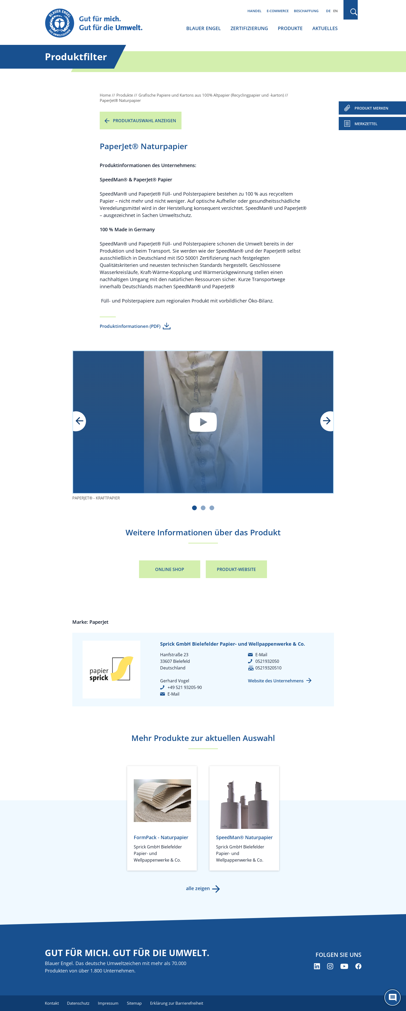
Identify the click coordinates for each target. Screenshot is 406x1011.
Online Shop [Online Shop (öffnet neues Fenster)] (169, 569)
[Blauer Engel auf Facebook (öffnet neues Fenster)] (358, 966)
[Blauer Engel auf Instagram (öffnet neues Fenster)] (330, 966)
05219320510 (268, 668)
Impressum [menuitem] (108, 1003)
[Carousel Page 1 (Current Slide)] (194, 508)
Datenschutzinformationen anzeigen (203, 422)
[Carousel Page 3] (211, 508)
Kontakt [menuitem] (52, 1003)
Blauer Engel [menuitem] (203, 28)
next (323, 421)
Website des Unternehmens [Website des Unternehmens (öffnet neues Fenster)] (276, 681)
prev (83, 421)
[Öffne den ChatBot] (392, 997)
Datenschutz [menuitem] (78, 1003)
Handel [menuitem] (254, 10)
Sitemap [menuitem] (134, 1003)
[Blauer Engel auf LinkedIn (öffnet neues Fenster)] (317, 966)
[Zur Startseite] (98, 23)
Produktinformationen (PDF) (130, 326)
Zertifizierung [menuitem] (249, 28)
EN (335, 10)
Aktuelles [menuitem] (325, 28)
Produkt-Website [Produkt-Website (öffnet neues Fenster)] (236, 569)
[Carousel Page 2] (203, 508)
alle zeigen (198, 888)
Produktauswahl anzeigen (144, 121)
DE (328, 10)
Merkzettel (366, 123)
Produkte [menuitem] (290, 28)
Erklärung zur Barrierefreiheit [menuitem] (176, 1003)
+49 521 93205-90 (185, 687)
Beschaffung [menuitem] (306, 10)
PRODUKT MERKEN (371, 108)
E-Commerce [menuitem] (278, 10)
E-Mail (173, 694)
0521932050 (267, 661)
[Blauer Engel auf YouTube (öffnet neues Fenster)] (344, 966)
